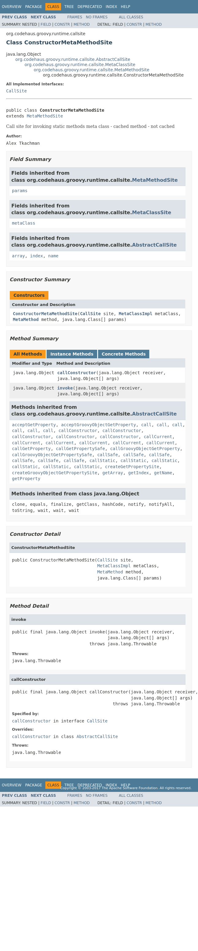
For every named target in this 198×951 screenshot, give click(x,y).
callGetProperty (31, 448)
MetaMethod (26, 319)
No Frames (97, 17)
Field (45, 24)
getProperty (26, 478)
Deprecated (90, 7)
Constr (62, 24)
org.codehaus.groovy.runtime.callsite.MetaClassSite (80, 64)
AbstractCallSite (154, 245)
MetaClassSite (151, 212)
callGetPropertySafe (80, 448)
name (53, 255)
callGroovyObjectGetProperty (145, 448)
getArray (112, 472)
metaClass (23, 223)
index (36, 255)
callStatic (102, 460)
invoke (65, 388)
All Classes (131, 17)
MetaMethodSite (45, 116)
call (146, 424)
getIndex (138, 472)
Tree (69, 7)
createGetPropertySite (132, 466)
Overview (11, 7)
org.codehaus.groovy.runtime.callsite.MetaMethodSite (91, 69)
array (18, 255)
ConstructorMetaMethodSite (45, 313)
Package (33, 7)
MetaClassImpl (136, 313)
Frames (74, 17)
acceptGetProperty (34, 424)
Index (111, 7)
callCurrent (158, 436)
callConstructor (76, 372)
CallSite (16, 90)
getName (163, 472)
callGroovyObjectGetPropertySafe (52, 454)
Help (125, 7)
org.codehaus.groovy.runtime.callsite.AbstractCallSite (72, 59)
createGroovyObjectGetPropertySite (54, 472)
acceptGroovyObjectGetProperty (98, 424)
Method (82, 24)
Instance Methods (71, 354)
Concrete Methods (124, 354)
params (20, 190)
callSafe (107, 454)
